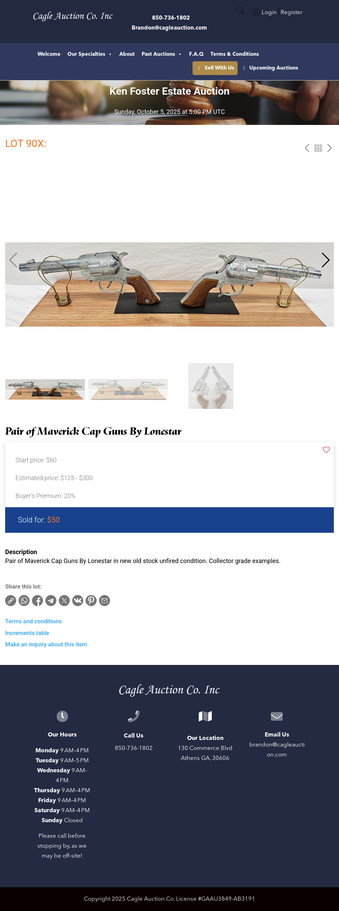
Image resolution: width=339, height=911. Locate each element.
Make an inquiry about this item (46, 644)
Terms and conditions (33, 621)
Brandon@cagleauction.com (169, 28)
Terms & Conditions (234, 54)
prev (307, 148)
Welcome (49, 54)
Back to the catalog (318, 148)
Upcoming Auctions (229, 68)
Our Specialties (89, 54)
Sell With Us (287, 68)
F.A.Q (196, 54)
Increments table (27, 632)
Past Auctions (162, 54)
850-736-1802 (171, 18)
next (329, 148)
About (127, 54)
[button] (325, 260)
